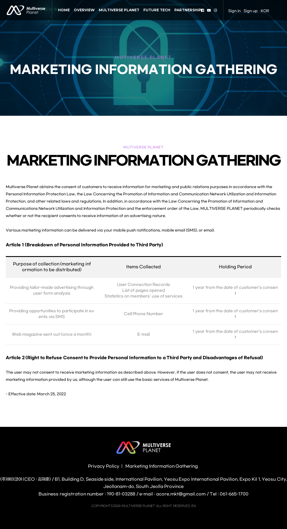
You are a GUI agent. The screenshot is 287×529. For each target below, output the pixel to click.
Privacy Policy (103, 466)
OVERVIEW (84, 10)
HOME (64, 10)
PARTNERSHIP (187, 10)
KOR (265, 11)
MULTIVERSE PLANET (119, 10)
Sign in (234, 11)
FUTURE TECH (156, 10)
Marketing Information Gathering (161, 466)
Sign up (251, 11)
